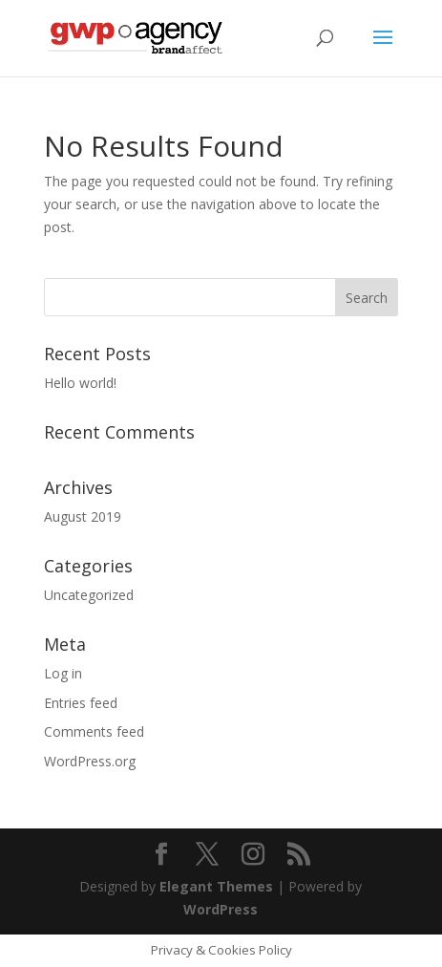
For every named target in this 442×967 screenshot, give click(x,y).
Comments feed (94, 731)
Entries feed (80, 703)
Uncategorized (89, 595)
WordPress (220, 909)
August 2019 (82, 516)
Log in (63, 673)
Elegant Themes (216, 886)
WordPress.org (90, 761)
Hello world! (80, 383)
